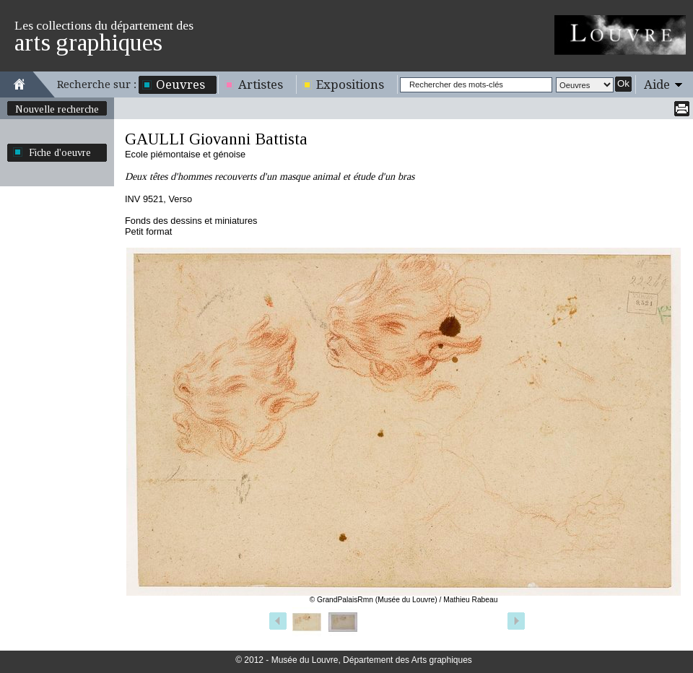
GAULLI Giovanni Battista (216, 139)
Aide (657, 84)
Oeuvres (180, 84)
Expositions (350, 84)
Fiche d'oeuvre (60, 152)
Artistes (260, 84)
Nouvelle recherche (57, 109)
